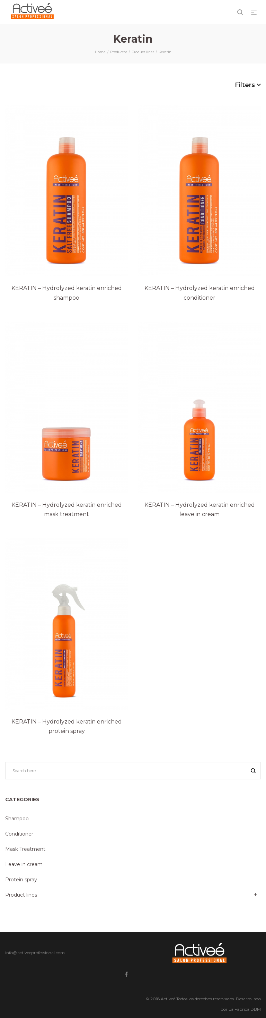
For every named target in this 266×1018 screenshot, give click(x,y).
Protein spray (21, 879)
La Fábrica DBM (245, 1009)
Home (100, 52)
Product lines (143, 52)
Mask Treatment (25, 849)
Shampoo (17, 818)
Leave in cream (24, 864)
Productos (118, 52)
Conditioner (19, 834)
